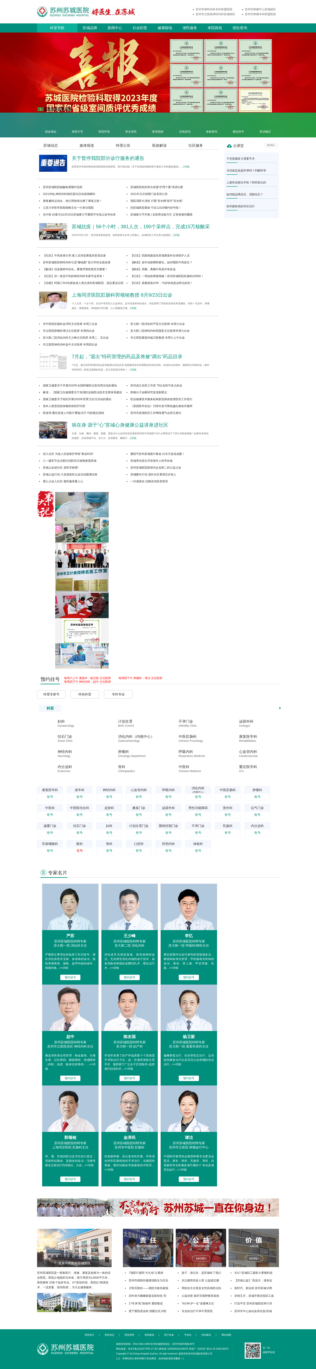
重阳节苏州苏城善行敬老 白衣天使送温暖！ (157, 453)
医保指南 (157, 125)
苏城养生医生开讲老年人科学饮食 (151, 460)
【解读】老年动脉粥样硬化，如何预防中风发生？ (161, 262)
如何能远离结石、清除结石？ (245, 194)
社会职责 (140, 28)
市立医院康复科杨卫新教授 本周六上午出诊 (157, 337)
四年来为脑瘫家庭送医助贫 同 (147, 1295)
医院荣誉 (129, 1334)
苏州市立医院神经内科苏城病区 (215, 14)
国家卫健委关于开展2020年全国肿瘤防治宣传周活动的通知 (80, 385)
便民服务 (190, 28)
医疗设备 (169, 1334)
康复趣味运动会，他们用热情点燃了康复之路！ (72, 200)
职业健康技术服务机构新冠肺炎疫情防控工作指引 (161, 399)
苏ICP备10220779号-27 (141, 1348)
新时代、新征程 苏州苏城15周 (253, 1288)
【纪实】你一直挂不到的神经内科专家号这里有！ (74, 276)
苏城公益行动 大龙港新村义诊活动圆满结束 (70, 474)
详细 (186, 166)
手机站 (187, 1334)
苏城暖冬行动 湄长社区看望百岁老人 (153, 474)
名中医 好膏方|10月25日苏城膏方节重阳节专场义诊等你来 (79, 214)
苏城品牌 (90, 28)
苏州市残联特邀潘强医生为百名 (148, 1280)
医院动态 (109, 1334)
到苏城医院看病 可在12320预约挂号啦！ (155, 207)
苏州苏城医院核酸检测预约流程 (62, 187)
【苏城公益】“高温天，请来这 (253, 1280)
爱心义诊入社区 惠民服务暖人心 (63, 481)
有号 (50, 797)
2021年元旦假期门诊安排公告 (149, 194)
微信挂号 (238, 125)
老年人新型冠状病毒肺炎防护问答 (64, 406)
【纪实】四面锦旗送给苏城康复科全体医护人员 (160, 255)
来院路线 (215, 28)
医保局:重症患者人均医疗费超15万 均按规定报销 (73, 412)
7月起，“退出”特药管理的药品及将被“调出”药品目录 (127, 356)
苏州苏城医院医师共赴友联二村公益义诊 (155, 467)
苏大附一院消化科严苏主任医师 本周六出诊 (157, 324)
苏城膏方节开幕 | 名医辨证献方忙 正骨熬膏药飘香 (161, 214)
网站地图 (226, 1334)
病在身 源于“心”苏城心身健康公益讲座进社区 (120, 425)
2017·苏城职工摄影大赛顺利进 (253, 1272)
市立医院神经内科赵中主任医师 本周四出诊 (70, 344)
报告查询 (240, 28)
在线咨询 (184, 125)
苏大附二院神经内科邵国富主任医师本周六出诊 (160, 330)
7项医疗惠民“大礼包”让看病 (146, 1272)
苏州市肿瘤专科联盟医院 (260, 14)
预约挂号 (70, 977)
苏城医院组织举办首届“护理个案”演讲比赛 (156, 187)
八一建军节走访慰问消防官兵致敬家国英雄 (70, 460)
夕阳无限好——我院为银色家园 (148, 1288)
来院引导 (77, 125)
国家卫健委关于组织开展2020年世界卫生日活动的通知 (77, 399)
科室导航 (57, 28)
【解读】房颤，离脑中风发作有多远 (153, 269)
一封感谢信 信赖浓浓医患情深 (149, 481)
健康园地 (165, 28)
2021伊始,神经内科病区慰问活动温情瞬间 (69, 194)
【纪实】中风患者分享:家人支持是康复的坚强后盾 (74, 255)
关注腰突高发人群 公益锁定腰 (200, 1280)
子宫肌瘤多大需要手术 (241, 158)
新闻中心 (115, 28)
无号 (79, 850)
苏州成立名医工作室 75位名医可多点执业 (156, 385)
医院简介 (90, 1334)
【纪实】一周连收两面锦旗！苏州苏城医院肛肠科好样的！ (167, 276)
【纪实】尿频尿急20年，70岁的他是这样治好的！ (161, 283)
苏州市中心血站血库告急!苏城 (253, 1311)
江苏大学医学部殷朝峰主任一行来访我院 (68, 207)
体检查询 (211, 125)
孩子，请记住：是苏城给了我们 (201, 1272)
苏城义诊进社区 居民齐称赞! (60, 467)
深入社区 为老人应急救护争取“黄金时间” (68, 453)
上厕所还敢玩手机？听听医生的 (246, 182)
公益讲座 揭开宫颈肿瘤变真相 (200, 1295)
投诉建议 (265, 125)
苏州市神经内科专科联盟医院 (214, 9)
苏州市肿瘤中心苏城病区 (260, 9)
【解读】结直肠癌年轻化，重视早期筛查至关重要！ (75, 269)
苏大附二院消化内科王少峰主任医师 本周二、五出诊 (76, 337)
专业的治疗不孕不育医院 (197, 1311)
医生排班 (131, 125)
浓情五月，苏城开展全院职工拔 (254, 1295)
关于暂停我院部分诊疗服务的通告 (108, 158)
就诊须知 (50, 125)
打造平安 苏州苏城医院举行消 (253, 1303)
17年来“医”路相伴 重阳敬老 (146, 1303)
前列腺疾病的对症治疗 (241, 206)
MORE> (271, 145)
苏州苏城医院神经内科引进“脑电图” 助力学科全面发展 (76, 262)
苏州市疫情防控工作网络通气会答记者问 (155, 412)
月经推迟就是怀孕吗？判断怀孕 (246, 170)
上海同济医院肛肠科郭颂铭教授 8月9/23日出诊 (122, 295)
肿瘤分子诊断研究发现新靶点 (148, 392)
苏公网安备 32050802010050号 (171, 1348)
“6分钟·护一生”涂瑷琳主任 (198, 1303)
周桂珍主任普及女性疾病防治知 (201, 1288)
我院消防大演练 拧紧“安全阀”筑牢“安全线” (156, 200)
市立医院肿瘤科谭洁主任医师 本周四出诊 (69, 330)
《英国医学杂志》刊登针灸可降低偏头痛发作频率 (161, 406)
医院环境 (104, 125)
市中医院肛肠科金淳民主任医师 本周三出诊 (70, 324)
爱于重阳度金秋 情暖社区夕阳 (147, 1311)
